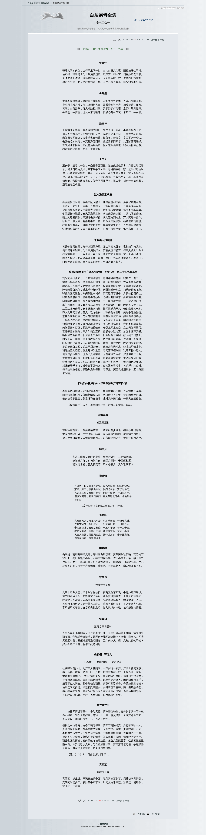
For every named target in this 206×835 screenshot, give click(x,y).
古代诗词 (45, 3)
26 (142, 39)
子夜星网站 (32, 3)
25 (140, 39)
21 (129, 39)
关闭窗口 (141, 814)
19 (124, 39)
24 (137, 39)
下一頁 (161, 39)
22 (132, 39)
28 (148, 39)
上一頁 (154, 39)
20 (127, 39)
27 (145, 39)
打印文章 (155, 814)
